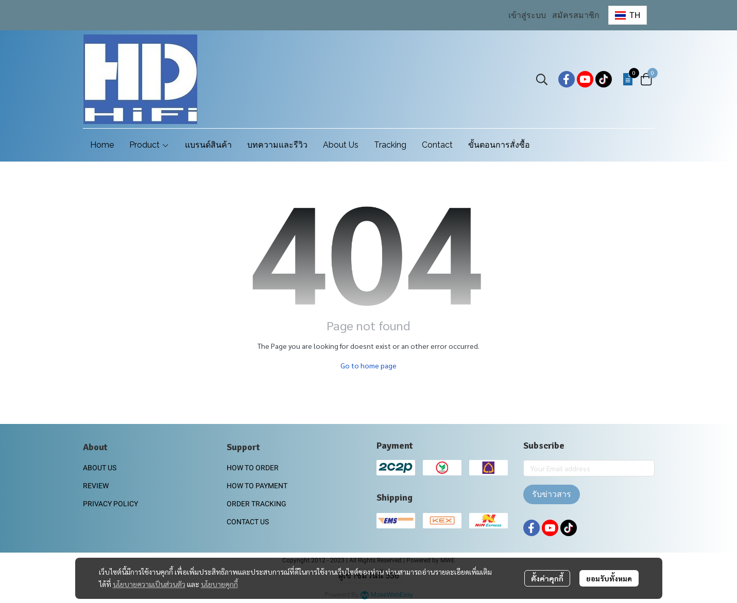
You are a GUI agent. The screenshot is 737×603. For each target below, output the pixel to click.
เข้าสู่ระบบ (527, 15)
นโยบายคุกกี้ (219, 584)
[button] (627, 15)
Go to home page (368, 365)
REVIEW (96, 486)
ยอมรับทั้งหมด (609, 578)
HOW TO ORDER (253, 468)
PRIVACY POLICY (110, 504)
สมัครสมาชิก (575, 15)
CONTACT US (248, 522)
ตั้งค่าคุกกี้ (547, 578)
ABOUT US (99, 468)
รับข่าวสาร (551, 494)
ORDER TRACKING (256, 504)
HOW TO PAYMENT (257, 486)
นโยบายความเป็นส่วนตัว (149, 584)
